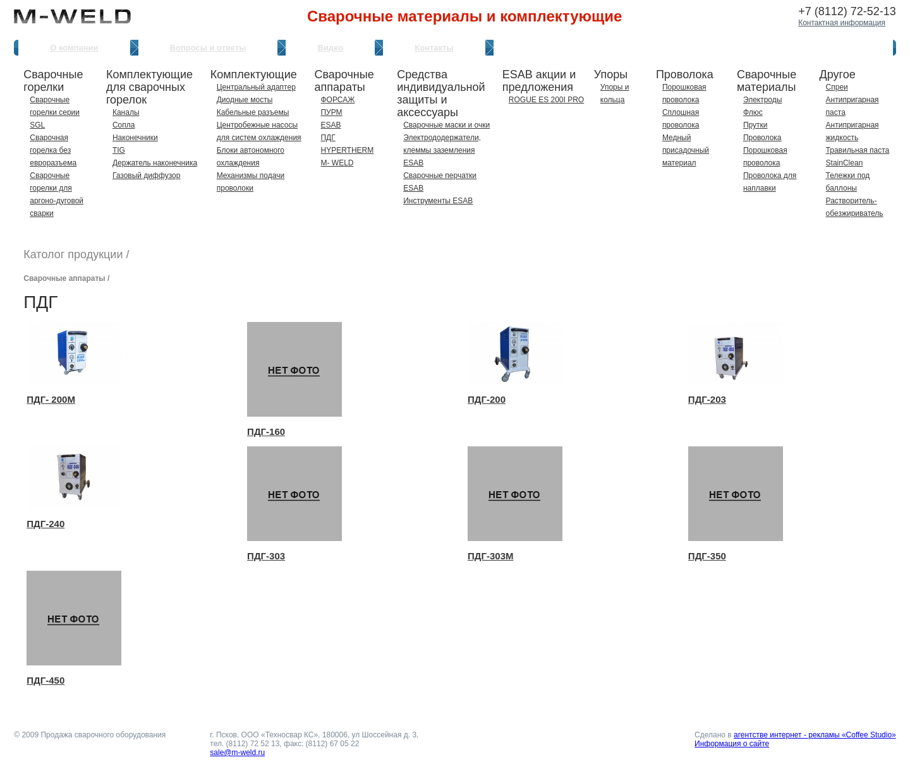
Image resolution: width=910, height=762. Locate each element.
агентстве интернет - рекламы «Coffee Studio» (815, 734)
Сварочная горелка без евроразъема (53, 150)
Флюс (753, 112)
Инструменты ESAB (438, 200)
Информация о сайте (732, 743)
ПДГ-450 (45, 680)
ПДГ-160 (266, 431)
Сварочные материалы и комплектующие (464, 16)
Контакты (434, 47)
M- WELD (336, 162)
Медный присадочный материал (685, 150)
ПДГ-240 (45, 523)
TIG (118, 150)
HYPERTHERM (346, 150)
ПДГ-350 (707, 556)
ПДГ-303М (491, 556)
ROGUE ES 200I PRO (546, 99)
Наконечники (135, 137)
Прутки (755, 125)
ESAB (330, 125)
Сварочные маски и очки (446, 125)
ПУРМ (331, 112)
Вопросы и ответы (208, 47)
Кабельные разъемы (253, 112)
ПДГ (327, 137)
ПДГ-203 (707, 399)
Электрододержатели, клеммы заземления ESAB (442, 150)
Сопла (123, 125)
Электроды (762, 99)
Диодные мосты (245, 99)
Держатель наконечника (154, 162)
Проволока (762, 137)
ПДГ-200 (487, 399)
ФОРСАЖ (337, 99)
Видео (330, 47)
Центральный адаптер (256, 87)
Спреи (837, 87)
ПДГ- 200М (51, 399)
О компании (74, 47)
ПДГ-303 (266, 556)
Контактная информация (841, 22)
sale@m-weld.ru (237, 752)
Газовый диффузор (146, 175)
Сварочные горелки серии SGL (55, 112)
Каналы (126, 112)
